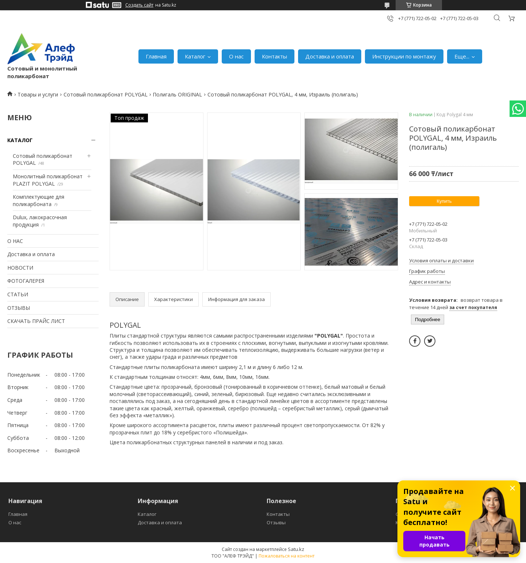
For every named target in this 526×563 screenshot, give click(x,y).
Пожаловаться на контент (287, 556)
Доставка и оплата (329, 56)
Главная (156, 56)
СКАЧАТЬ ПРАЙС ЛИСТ (36, 320)
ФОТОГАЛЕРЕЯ (25, 280)
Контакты (274, 56)
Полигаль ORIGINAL (177, 94)
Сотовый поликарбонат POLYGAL (106, 94)
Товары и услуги (38, 94)
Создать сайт (139, 5)
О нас (236, 56)
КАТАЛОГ (20, 140)
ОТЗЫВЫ (18, 307)
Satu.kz (296, 549)
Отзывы (276, 522)
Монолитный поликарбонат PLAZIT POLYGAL (48, 180)
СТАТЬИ (17, 294)
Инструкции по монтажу (404, 56)
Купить (444, 201)
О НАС (15, 240)
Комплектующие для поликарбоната (38, 200)
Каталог (195, 56)
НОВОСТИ (20, 267)
